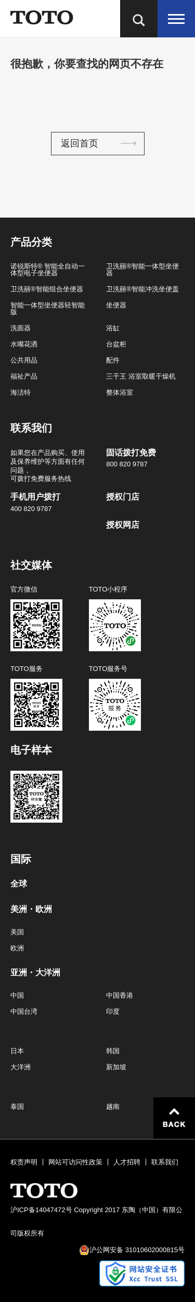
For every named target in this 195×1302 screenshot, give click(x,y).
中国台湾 (23, 1011)
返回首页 (79, 143)
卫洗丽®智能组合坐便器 (46, 289)
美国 (17, 932)
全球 (18, 884)
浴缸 (113, 328)
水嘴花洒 (23, 344)
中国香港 (119, 995)
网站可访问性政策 (75, 1162)
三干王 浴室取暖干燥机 (141, 376)
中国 (17, 995)
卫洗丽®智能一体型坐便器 (142, 269)
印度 (113, 1011)
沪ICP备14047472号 (41, 1210)
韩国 (113, 1051)
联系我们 (164, 1162)
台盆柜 (116, 344)
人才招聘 (126, 1162)
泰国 (17, 1106)
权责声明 (23, 1162)
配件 (113, 360)
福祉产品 (23, 376)
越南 (113, 1106)
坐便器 (116, 305)
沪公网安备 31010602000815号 (137, 1250)
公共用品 (23, 360)
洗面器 (20, 328)
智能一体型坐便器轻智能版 (47, 308)
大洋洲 (20, 1067)
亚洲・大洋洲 (35, 973)
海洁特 (20, 392)
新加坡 (116, 1067)
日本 (17, 1051)
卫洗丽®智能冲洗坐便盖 (142, 289)
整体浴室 (119, 392)
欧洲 (17, 948)
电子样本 (31, 750)
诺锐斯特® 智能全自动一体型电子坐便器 (47, 269)
